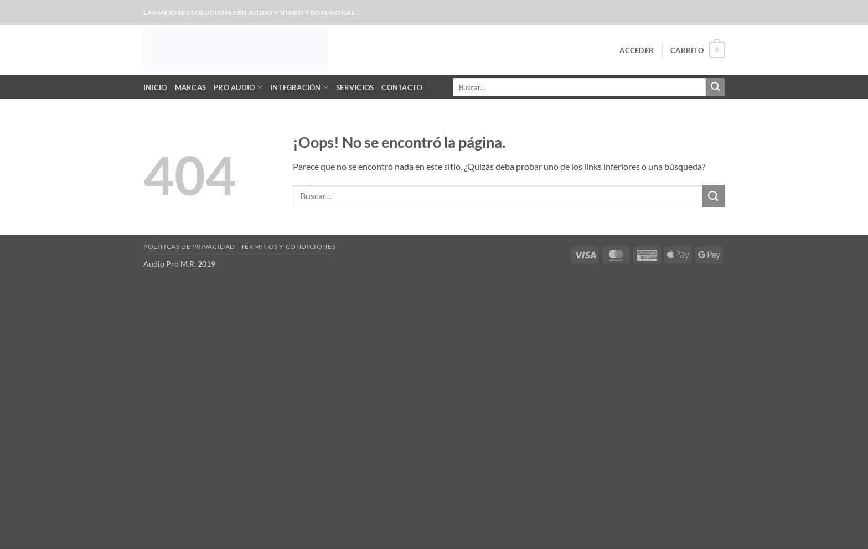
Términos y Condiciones (288, 246)
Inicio (155, 87)
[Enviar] (715, 87)
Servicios (355, 87)
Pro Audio (238, 87)
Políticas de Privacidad (189, 246)
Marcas (190, 87)
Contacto (401, 87)
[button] (636, 50)
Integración (299, 87)
